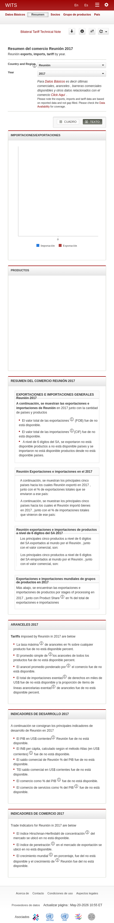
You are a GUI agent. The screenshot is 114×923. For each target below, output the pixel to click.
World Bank (93, 916)
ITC (36, 916)
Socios (55, 14)
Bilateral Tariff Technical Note (40, 32)
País (97, 14)
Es (86, 5)
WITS (11, 5)
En (76, 5)
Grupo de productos (77, 14)
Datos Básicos (15, 14)
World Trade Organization (78, 916)
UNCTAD (51, 916)
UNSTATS (64, 916)
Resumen (38, 14)
